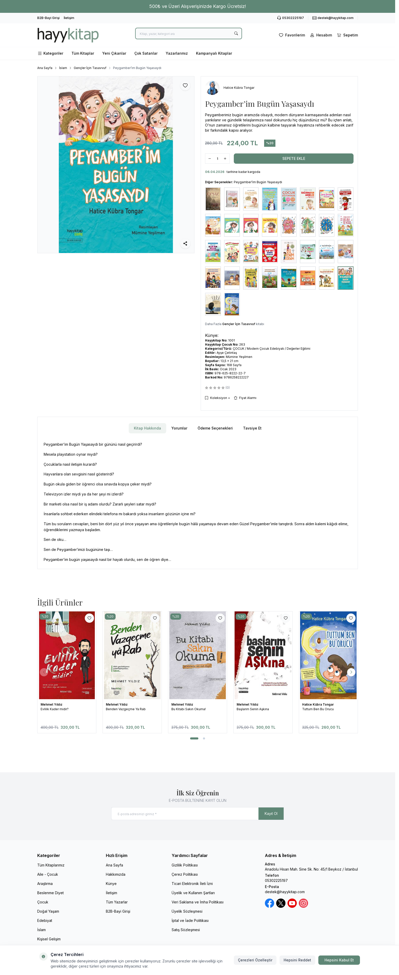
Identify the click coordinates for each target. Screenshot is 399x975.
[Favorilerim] (291, 35)
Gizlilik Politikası (185, 865)
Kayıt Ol (271, 813)
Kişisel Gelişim (49, 939)
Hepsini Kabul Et (339, 960)
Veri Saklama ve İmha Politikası (198, 902)
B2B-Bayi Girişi (48, 18)
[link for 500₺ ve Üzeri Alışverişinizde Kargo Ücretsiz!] (197, 6)
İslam (63, 68)
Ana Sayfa (44, 68)
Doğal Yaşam (48, 911)
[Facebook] (269, 903)
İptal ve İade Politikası (190, 920)
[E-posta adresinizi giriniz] (198, 813)
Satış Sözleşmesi (186, 930)
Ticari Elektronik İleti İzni (192, 883)
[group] (116, 164)
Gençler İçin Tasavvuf (90, 68)
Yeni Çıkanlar (114, 53)
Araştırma (45, 883)
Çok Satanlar (145, 53)
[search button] (236, 33)
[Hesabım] (320, 35)
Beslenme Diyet (50, 893)
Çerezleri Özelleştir (255, 960)
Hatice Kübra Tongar (318, 704)
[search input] (188, 33)
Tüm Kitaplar (82, 53)
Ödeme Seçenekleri (215, 428)
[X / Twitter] (280, 903)
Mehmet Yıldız (52, 704)
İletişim (69, 18)
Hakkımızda (115, 874)
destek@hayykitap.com (285, 892)
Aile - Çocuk (47, 874)
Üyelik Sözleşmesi (187, 911)
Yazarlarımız (177, 53)
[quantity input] (217, 158)
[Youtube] (292, 903)
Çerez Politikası (185, 874)
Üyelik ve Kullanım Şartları (193, 893)
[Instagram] (303, 903)
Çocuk (42, 902)
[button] (194, 738)
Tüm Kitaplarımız (50, 865)
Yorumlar (179, 428)
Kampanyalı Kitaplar (214, 53)
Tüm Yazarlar (117, 902)
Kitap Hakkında (147, 428)
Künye (111, 883)
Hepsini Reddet (297, 960)
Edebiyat (44, 920)
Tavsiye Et (252, 428)
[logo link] (68, 35)
